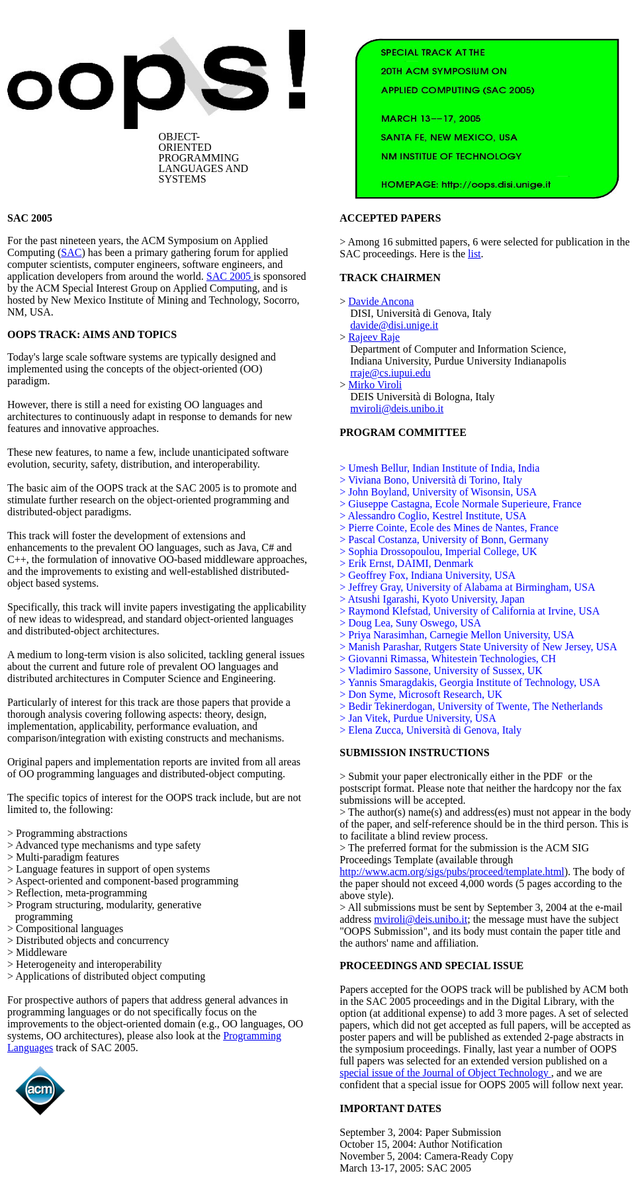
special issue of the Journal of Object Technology (445, 1072)
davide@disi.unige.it (394, 325)
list (474, 253)
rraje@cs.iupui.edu (390, 372)
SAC (71, 252)
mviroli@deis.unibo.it (396, 408)
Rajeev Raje (374, 337)
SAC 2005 (229, 276)
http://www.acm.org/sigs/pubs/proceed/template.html (452, 871)
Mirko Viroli (375, 384)
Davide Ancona (381, 301)
